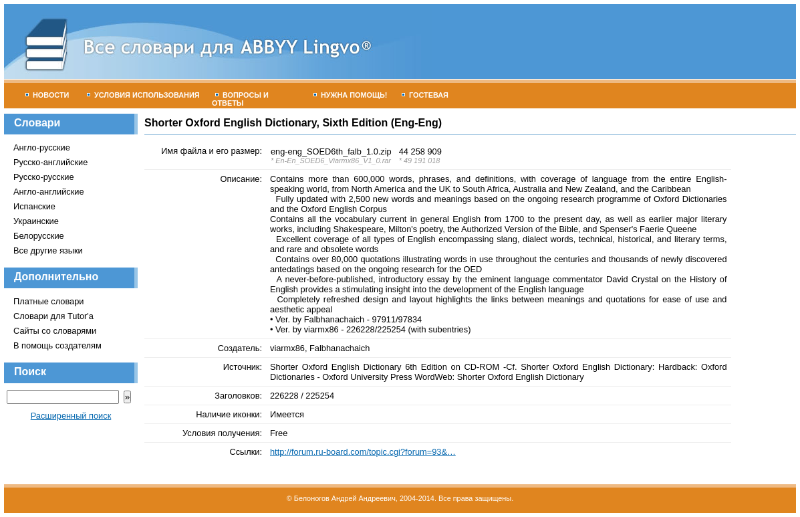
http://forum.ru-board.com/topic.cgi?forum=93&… (363, 452)
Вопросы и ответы (240, 99)
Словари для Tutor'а (53, 316)
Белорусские (38, 236)
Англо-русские (41, 147)
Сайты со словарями (54, 331)
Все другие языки (48, 250)
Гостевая (425, 95)
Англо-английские (48, 192)
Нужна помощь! (350, 95)
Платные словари (48, 301)
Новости (47, 95)
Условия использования (143, 95)
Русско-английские (50, 162)
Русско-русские (43, 177)
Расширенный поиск (71, 416)
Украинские (36, 221)
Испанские (34, 206)
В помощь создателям (57, 345)
